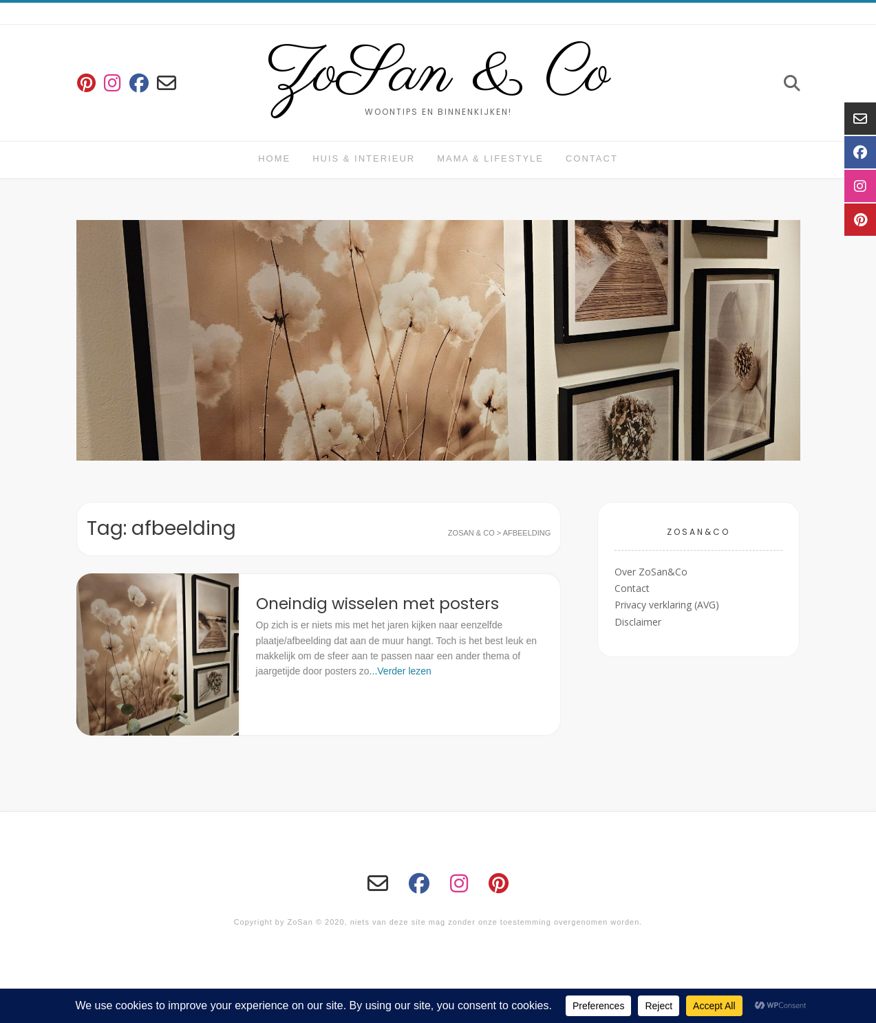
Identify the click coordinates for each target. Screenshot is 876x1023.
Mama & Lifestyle (490, 158)
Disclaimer (638, 621)
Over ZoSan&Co (651, 571)
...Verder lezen (400, 671)
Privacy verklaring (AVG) (667, 604)
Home (274, 158)
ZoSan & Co (438, 74)
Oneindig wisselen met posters (377, 604)
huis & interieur (363, 158)
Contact (592, 158)
